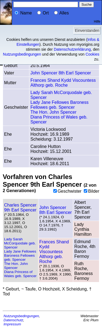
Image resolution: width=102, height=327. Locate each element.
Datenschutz (13, 320)
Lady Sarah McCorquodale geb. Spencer (20, 243)
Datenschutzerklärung (72, 49)
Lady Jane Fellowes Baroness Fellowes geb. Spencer (59, 105)
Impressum (12, 324)
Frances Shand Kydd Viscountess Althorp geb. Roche (63, 82)
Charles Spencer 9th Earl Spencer (20, 207)
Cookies (92, 54)
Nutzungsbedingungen (22, 54)
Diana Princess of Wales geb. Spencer (20, 274)
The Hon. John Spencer (53, 112)
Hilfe (97, 21)
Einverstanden (87, 30)
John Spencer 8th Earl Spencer (60, 73)
